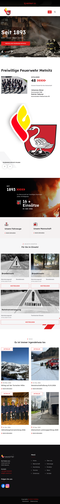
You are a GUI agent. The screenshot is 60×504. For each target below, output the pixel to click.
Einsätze (49, 467)
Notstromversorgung (11, 309)
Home (34, 460)
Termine (35, 470)
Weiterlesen (15, 286)
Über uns (49, 460)
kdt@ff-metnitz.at (6, 473)
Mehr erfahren (11, 233)
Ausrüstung (36, 467)
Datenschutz (34, 501)
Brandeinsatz (8, 273)
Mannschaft (36, 464)
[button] (5, 51)
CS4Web (35, 499)
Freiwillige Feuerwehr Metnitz (15, 44)
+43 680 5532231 (6, 471)
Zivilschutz (36, 473)
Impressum (25, 501)
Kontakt (49, 473)
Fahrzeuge (50, 464)
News (48, 470)
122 (34, 3)
